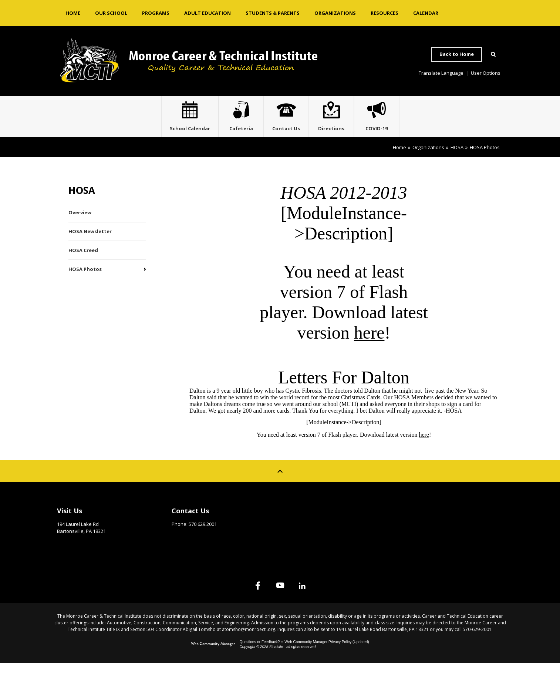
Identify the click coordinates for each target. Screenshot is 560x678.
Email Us (182, 550)
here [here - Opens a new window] (369, 347)
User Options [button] (485, 73)
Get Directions (75, 557)
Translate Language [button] (441, 73)
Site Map (412, 523)
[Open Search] (493, 54)
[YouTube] (280, 600)
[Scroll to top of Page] (280, 486)
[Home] (73, 13)
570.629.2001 (203, 539)
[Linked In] (317, 600)
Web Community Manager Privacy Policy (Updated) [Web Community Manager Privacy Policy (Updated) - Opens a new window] (326, 657)
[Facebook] (243, 600)
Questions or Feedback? (259, 657)
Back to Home (456, 54)
